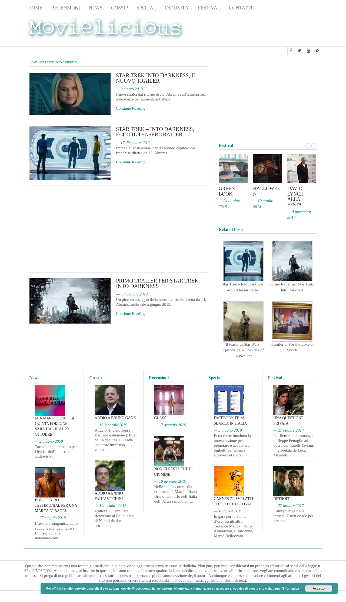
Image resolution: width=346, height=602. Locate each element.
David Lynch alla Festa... (296, 197)
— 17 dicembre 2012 (133, 143)
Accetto (319, 588)
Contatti (240, 8)
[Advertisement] (279, 29)
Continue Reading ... (132, 108)
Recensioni (65, 8)
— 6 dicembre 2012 (132, 294)
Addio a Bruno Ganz (115, 418)
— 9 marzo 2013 (129, 89)
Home (35, 8)
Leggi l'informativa (286, 588)
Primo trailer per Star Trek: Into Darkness (158, 283)
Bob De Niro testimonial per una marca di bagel (56, 505)
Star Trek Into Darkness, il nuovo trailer (156, 78)
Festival (209, 8)
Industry (177, 8)
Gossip (119, 8)
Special (146, 8)
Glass (160, 418)
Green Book (227, 191)
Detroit (281, 499)
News (95, 8)
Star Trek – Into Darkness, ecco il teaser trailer (155, 132)
